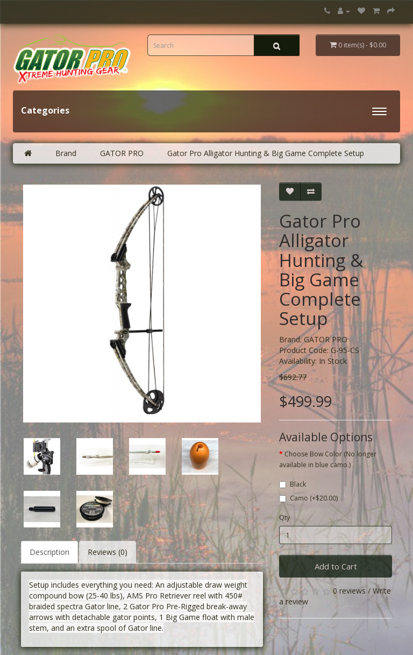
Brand (65, 153)
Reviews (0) (107, 552)
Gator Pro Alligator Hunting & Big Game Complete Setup (265, 153)
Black (292, 484)
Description (49, 552)
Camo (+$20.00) (308, 498)
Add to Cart (336, 566)
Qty (284, 517)
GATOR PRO (122, 153)
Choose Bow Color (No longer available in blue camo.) (327, 459)
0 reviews (349, 591)
